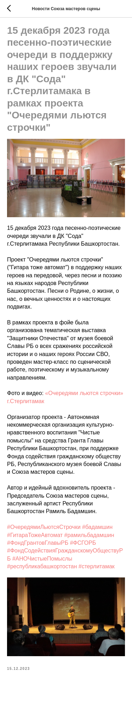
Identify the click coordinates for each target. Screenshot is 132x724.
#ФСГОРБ (83, 543)
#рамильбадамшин (89, 535)
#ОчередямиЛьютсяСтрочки (44, 527)
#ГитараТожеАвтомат (35, 535)
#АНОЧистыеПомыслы (42, 559)
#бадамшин (97, 527)
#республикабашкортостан (42, 566)
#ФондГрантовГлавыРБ (37, 543)
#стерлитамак (96, 566)
